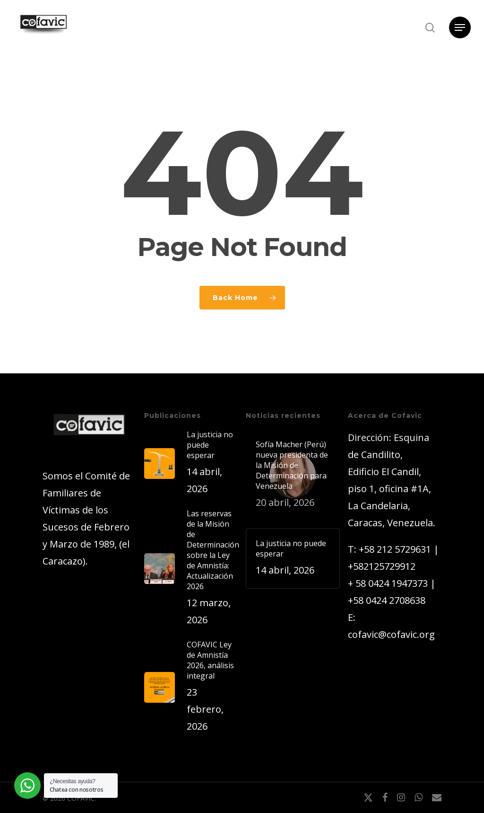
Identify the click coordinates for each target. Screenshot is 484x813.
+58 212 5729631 (395, 549)
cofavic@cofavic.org (391, 634)
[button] (460, 28)
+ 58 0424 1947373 (388, 583)
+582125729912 (381, 566)
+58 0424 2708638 (386, 600)
